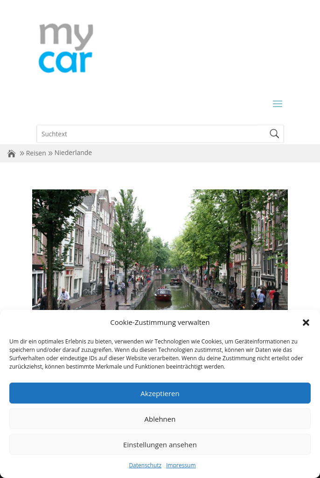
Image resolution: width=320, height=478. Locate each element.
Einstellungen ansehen (160, 444)
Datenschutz (145, 465)
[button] (306, 322)
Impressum (180, 465)
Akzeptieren (159, 393)
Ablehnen (160, 419)
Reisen (36, 152)
